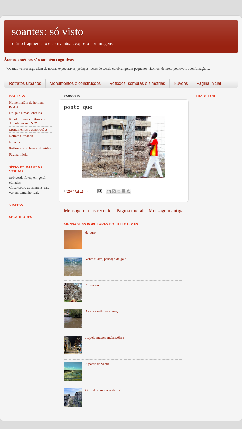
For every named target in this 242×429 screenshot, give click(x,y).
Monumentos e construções (75, 83)
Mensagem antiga (166, 210)
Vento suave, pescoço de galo (105, 259)
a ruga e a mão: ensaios (25, 113)
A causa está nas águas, (101, 311)
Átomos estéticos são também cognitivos (39, 59)
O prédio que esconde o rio (104, 390)
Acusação (92, 285)
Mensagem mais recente (87, 210)
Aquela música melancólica (104, 338)
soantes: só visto (47, 31)
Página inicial (208, 83)
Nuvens (181, 83)
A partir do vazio (97, 364)
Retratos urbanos (25, 83)
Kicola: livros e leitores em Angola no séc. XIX (28, 121)
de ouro (90, 232)
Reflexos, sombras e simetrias (137, 83)
